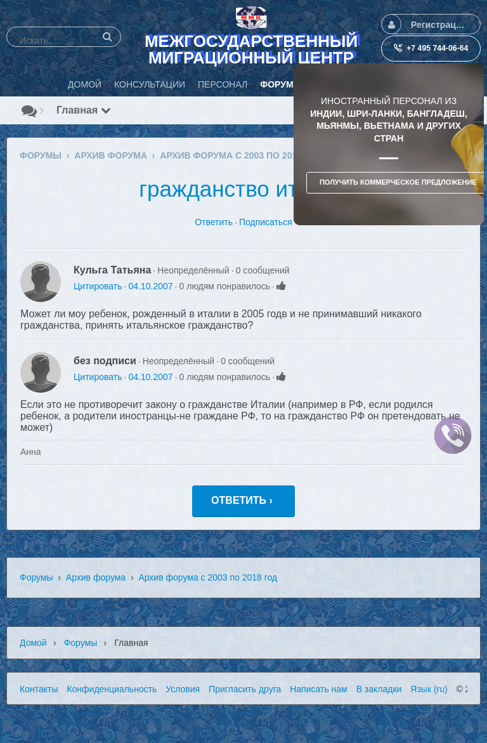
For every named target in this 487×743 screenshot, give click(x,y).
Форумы (36, 577)
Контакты (39, 689)
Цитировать (98, 286)
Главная (83, 110)
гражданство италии (243, 188)
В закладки (379, 689)
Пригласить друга (245, 689)
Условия (183, 689)
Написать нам (318, 689)
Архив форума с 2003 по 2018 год (207, 577)
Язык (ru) (428, 689)
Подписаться (265, 222)
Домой (33, 643)
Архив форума (96, 577)
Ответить (214, 222)
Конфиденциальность (112, 689)
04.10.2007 (150, 286)
